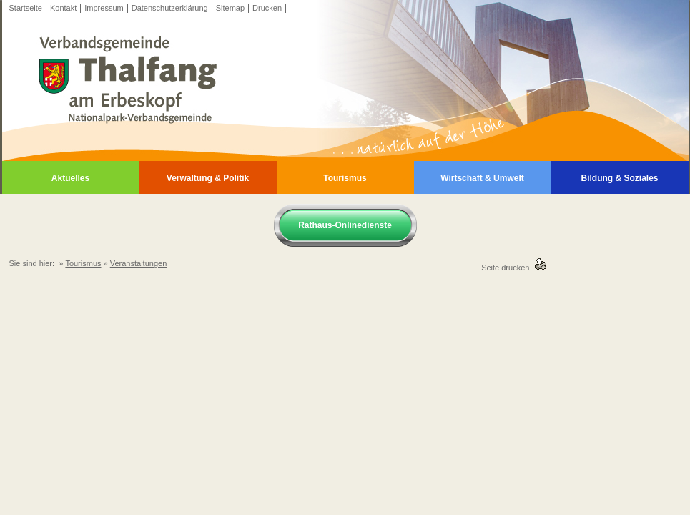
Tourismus (344, 178)
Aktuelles (70, 178)
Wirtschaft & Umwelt (482, 178)
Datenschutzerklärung (170, 8)
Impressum (103, 8)
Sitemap (230, 8)
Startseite (25, 8)
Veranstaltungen (138, 263)
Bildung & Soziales (619, 178)
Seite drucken (507, 267)
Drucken (267, 8)
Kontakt (63, 8)
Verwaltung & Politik (208, 178)
